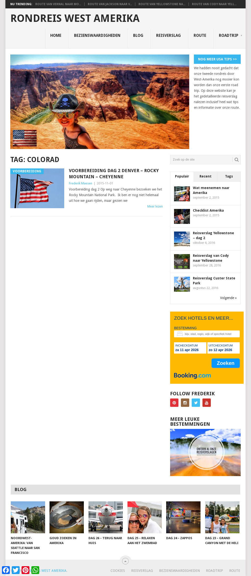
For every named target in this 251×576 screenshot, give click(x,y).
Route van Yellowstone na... (161, 4)
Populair (182, 176)
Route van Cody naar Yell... (214, 4)
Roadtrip (228, 35)
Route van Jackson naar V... (110, 4)
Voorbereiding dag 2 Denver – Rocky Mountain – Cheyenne (114, 173)
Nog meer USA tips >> (217, 59)
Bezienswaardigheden (97, 35)
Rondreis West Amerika (74, 18)
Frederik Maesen (80, 183)
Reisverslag (168, 35)
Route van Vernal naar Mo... (58, 4)
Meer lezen (155, 206)
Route (200, 35)
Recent (206, 176)
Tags (229, 176)
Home (55, 35)
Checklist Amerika (208, 210)
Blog (138, 35)
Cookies (118, 571)
